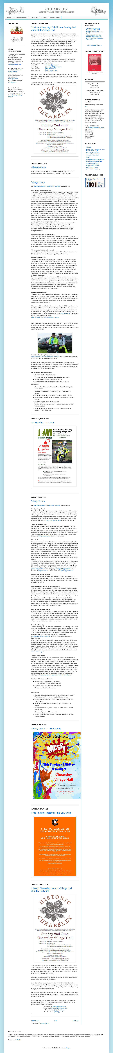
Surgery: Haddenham (92, 163)
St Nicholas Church (20, 17)
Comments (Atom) (44, 1023)
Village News (38, 182)
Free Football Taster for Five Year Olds (51, 812)
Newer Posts (35, 1020)
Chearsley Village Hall (92, 155)
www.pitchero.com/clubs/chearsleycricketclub (45, 317)
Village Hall (34, 17)
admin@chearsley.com (14, 64)
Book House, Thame (92, 168)
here (86, 106)
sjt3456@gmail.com (51, 71)
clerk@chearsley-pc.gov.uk (96, 127)
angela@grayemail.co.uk (53, 520)
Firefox (19, 1040)
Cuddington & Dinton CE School (95, 159)
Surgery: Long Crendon (92, 165)
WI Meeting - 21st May (42, 422)
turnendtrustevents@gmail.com (41, 636)
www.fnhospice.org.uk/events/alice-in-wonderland (56, 675)
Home (9, 17)
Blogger (68, 1048)
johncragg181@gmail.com (53, 67)
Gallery (44, 17)
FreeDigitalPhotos (13, 78)
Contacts (88, 147)
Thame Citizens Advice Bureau (94, 170)
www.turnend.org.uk (37, 652)
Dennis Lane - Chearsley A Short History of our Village (95, 149)
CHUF (88, 157)
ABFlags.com (12, 82)
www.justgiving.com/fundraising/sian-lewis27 (44, 357)
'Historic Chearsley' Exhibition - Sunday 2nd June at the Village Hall (53, 28)
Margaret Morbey (39, 186)
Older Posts (75, 1020)
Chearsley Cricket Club (92, 153)
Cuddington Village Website (94, 161)
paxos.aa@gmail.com (51, 65)
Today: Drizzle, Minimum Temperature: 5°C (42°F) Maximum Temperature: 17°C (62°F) (94, 31)
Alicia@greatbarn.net (44, 536)
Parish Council (55, 17)
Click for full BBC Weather (94, 45)
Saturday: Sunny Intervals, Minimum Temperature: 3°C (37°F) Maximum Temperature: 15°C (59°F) (94, 37)
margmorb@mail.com (53, 186)
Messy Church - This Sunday (46, 728)
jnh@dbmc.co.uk (50, 69)
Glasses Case (38, 167)
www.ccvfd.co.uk (65, 313)
